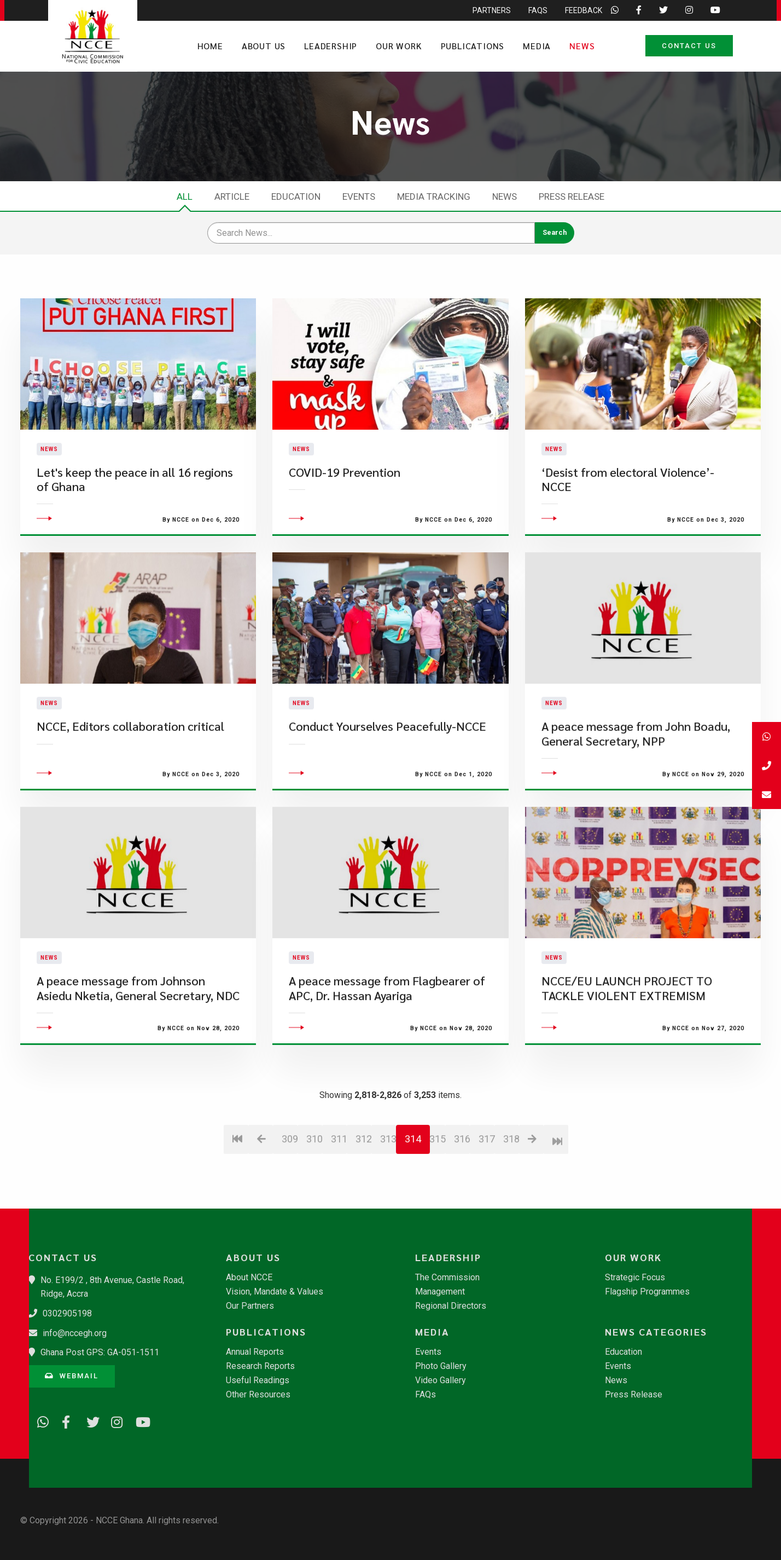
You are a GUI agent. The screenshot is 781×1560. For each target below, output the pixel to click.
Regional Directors (450, 1306)
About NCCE (249, 1277)
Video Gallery (440, 1380)
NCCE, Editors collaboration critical (130, 795)
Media (537, 45)
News (582, 45)
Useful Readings (257, 1380)
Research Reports (260, 1366)
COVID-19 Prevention (344, 506)
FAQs (425, 1394)
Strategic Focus (635, 1277)
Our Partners (250, 1306)
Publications (473, 45)
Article (231, 196)
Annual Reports (255, 1352)
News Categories (656, 1332)
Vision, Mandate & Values (274, 1291)
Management (440, 1291)
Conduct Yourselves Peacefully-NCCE (387, 795)
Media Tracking (433, 196)
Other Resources (258, 1394)
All (185, 196)
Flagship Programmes (647, 1291)
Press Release (571, 196)
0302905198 (67, 1313)
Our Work (399, 45)
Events (358, 196)
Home (210, 45)
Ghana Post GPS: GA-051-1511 (99, 1352)
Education (295, 196)
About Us (263, 45)
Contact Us (689, 46)
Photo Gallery (441, 1366)
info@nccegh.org (75, 1333)
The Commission (447, 1277)
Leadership (330, 45)
